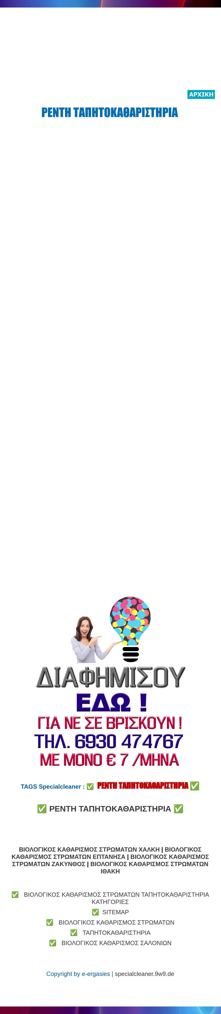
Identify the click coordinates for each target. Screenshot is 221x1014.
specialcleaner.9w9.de (144, 973)
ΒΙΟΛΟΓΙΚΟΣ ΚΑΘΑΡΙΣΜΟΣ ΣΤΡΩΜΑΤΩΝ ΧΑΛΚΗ (89, 849)
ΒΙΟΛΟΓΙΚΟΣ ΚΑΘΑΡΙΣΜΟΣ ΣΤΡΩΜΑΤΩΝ (116, 922)
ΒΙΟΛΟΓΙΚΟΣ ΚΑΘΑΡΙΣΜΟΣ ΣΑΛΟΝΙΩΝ (117, 943)
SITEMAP (115, 912)
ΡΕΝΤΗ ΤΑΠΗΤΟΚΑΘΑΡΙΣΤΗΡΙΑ (111, 808)
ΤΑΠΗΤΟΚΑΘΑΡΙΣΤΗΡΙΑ (116, 932)
